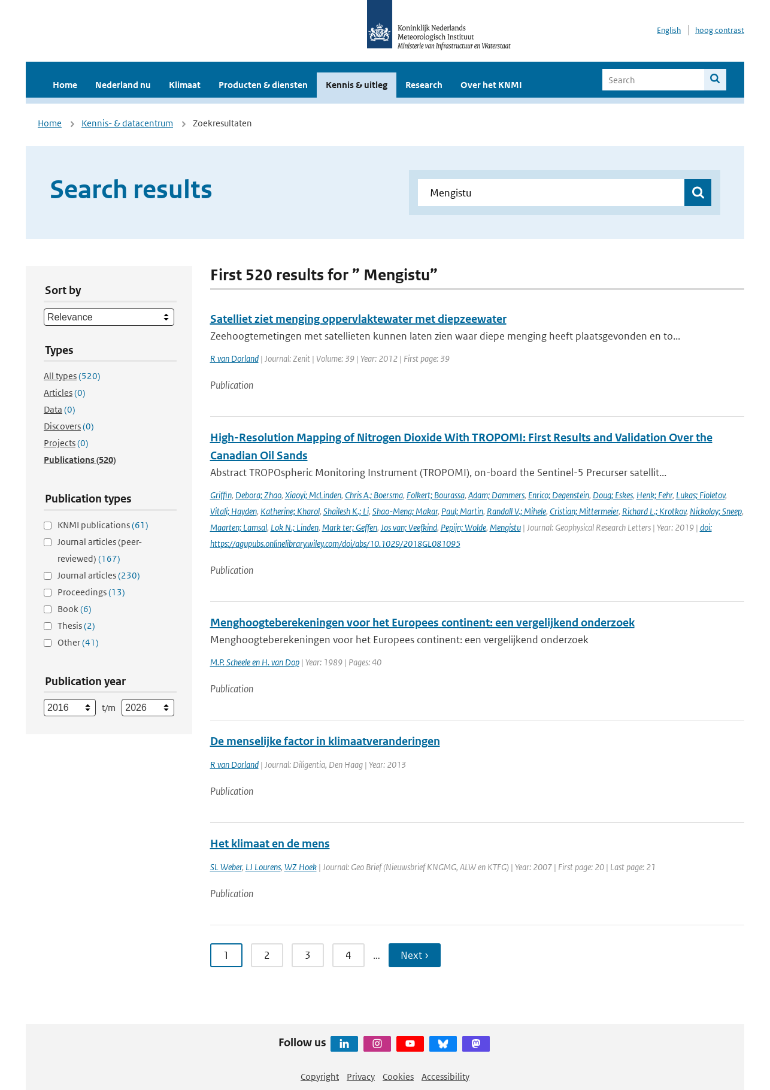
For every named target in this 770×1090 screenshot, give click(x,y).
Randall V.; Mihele (516, 511)
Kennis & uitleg (356, 84)
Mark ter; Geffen (349, 527)
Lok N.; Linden (295, 527)
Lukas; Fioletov (700, 495)
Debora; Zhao (258, 495)
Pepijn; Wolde (463, 527)
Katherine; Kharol (290, 511)
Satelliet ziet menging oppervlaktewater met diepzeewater (358, 319)
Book (74, 608)
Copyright (320, 1076)
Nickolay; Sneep (716, 511)
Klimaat (185, 84)
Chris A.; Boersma (374, 495)
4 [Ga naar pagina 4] (348, 955)
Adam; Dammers (496, 495)
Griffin (221, 495)
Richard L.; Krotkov (654, 511)
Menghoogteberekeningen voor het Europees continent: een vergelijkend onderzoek (422, 622)
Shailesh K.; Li (346, 511)
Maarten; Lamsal (238, 527)
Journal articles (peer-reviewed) (99, 550)
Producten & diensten (263, 84)
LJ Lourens (263, 867)
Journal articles (98, 575)
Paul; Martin (462, 511)
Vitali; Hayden (233, 511)
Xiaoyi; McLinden (313, 495)
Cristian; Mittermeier (584, 511)
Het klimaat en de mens (270, 843)
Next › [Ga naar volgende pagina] (415, 955)
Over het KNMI (491, 84)
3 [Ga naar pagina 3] (308, 955)
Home (65, 84)
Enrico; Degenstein (558, 495)
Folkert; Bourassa (436, 495)
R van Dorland (234, 358)
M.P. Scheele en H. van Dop (254, 662)
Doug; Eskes (613, 495)
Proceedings (91, 592)
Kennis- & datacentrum (127, 123)
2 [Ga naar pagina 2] (267, 955)
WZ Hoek (300, 867)
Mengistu (505, 527)
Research (423, 84)
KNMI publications (102, 525)
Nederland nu (123, 84)
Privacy (361, 1076)
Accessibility (445, 1076)
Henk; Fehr (654, 495)
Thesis (76, 625)
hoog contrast (719, 30)
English (669, 30)
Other (78, 642)
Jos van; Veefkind (409, 527)
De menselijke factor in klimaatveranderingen (325, 741)
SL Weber (226, 867)
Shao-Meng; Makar (405, 511)
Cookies (398, 1076)
